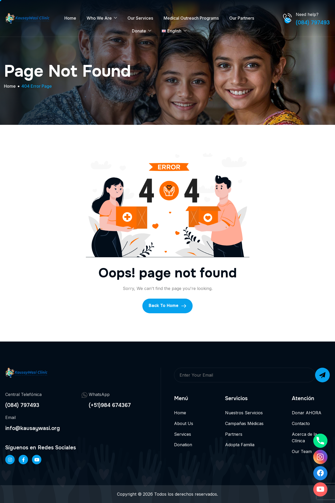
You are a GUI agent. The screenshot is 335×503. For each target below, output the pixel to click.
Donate (141, 31)
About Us (183, 423)
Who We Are (102, 18)
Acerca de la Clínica (304, 438)
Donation (183, 444)
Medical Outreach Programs (191, 18)
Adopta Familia (239, 444)
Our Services (140, 18)
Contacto (301, 423)
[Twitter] (36, 459)
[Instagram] (320, 457)
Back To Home (167, 306)
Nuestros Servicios (244, 412)
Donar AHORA (306, 412)
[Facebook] (23, 459)
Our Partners (241, 18)
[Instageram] (10, 459)
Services (182, 434)
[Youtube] (320, 489)
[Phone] (320, 441)
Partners (233, 434)
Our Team (302, 451)
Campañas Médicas (244, 423)
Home (70, 18)
